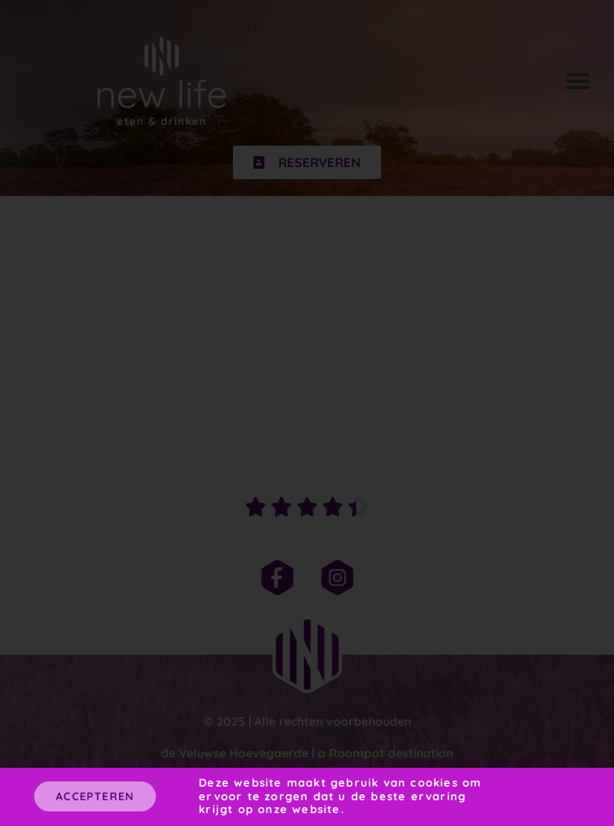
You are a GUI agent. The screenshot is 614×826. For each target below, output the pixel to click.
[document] (307, 413)
